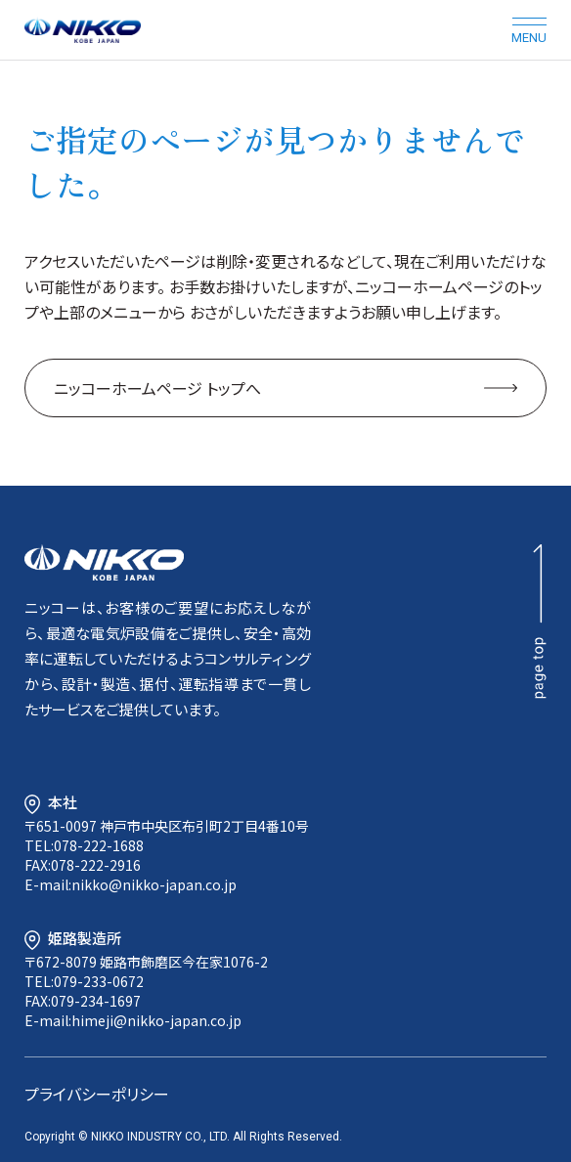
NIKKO (104, 562)
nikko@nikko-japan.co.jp (154, 884)
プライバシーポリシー (96, 1093)
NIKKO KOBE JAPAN (82, 30)
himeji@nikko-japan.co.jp (156, 1020)
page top (540, 621)
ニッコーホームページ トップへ (157, 388)
